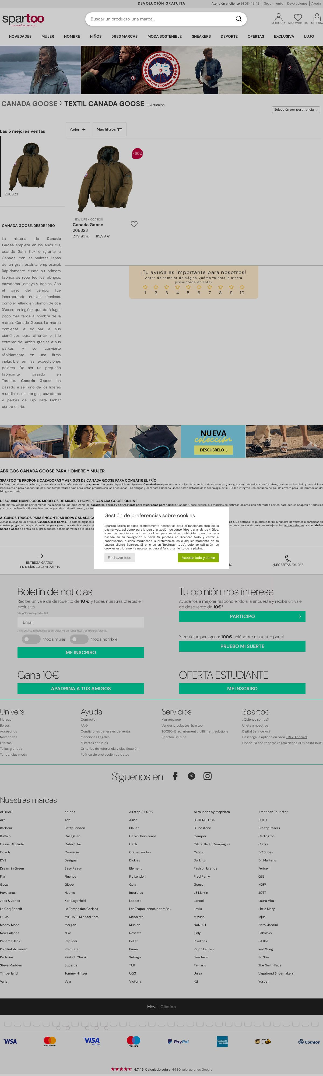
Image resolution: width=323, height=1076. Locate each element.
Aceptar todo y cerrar (198, 558)
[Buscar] (238, 19)
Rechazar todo (119, 558)
